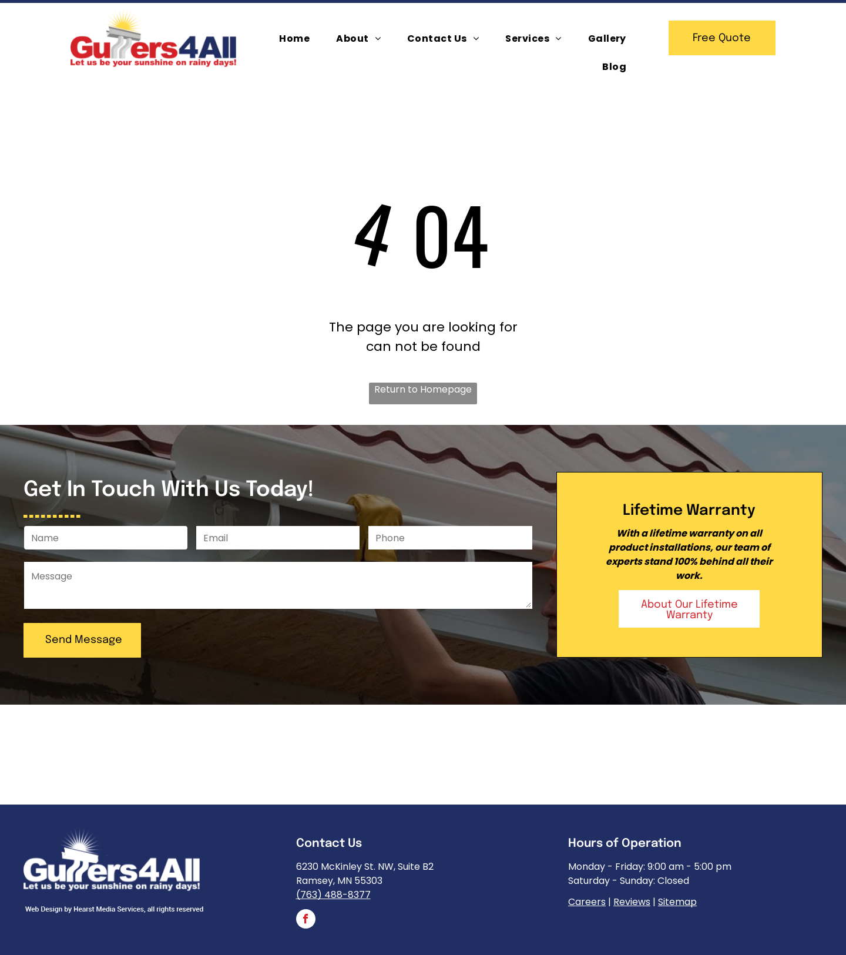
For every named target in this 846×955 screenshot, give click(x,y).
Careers (587, 902)
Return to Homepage (423, 389)
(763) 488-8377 (333, 895)
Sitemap (677, 902)
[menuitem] (298, 39)
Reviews (631, 902)
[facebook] (305, 920)
